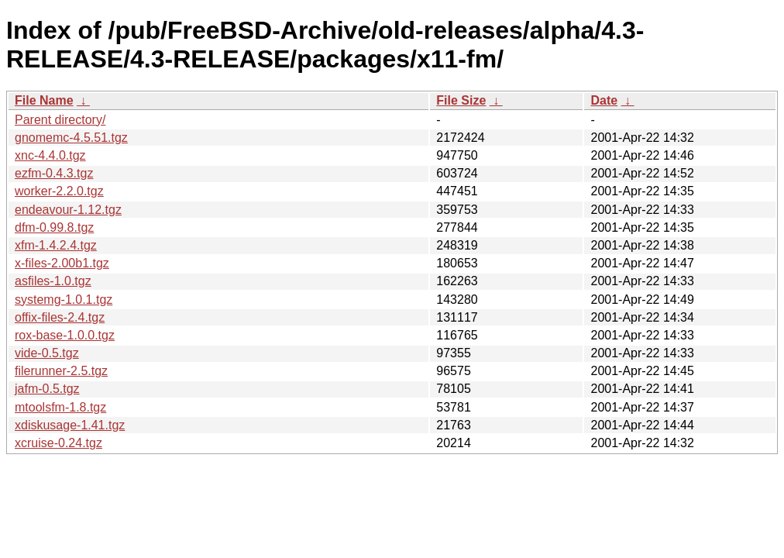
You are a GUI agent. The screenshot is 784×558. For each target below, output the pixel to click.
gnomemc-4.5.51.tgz (71, 137)
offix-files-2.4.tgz (60, 317)
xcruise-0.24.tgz (58, 443)
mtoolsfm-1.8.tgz (60, 407)
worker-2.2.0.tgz (59, 191)
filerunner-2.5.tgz (61, 370)
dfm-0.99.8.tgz (54, 227)
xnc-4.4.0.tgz (50, 155)
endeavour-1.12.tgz (68, 209)
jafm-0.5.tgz (47, 388)
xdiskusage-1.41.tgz (70, 425)
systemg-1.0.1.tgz (63, 299)
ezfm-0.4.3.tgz (54, 173)
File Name (44, 100)
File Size (461, 100)
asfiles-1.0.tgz (53, 281)
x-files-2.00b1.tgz (62, 263)
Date (603, 100)
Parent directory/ (60, 119)
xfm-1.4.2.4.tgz (56, 245)
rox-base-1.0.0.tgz (65, 335)
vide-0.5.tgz (47, 353)
